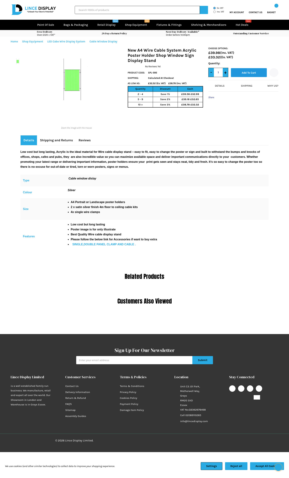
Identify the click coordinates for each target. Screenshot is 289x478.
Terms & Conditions (132, 381)
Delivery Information (77, 387)
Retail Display (106, 24)
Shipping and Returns (57, 135)
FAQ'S (68, 399)
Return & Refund (75, 393)
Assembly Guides (75, 411)
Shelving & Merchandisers (208, 24)
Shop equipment (136, 24)
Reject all (236, 466)
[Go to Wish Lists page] (256, 9)
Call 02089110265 (190, 410)
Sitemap (70, 405)
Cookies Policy (128, 393)
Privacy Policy (128, 387)
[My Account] (237, 9)
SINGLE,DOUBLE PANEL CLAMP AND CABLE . (104, 239)
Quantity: (212, 63)
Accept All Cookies (267, 466)
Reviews (86, 135)
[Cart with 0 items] (271, 9)
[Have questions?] (278, 467)
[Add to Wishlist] (273, 72)
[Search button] (204, 10)
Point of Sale (45, 24)
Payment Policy (129, 399)
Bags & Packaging (76, 24)
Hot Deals (242, 24)
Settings (211, 466)
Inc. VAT (220, 11)
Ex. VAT (220, 8)
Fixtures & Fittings (169, 24)
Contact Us (72, 381)
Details (29, 135)
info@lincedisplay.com (194, 416)
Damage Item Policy (132, 405)
